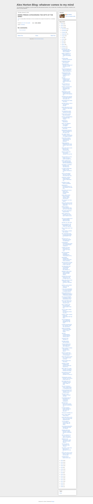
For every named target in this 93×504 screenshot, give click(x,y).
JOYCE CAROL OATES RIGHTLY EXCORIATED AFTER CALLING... (67, 311)
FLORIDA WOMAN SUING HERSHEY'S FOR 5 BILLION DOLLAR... (66, 409)
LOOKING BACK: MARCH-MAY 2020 (66, 457)
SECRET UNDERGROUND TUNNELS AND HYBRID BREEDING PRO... (66, 80)
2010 (62, 483)
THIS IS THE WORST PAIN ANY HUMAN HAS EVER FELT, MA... (67, 174)
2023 (62, 460)
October (63, 32)
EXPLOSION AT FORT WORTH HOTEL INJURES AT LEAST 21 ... (67, 374)
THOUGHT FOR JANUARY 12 (65, 339)
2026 (62, 23)
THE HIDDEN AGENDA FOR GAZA (66, 128)
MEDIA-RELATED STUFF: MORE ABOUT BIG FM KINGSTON (67, 204)
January (63, 47)
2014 (62, 476)
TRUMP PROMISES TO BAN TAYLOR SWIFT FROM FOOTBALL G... (67, 70)
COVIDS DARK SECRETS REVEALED (67, 59)
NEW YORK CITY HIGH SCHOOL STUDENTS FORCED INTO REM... (67, 369)
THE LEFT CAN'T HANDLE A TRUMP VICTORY (66, 395)
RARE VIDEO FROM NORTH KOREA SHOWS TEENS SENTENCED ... (66, 197)
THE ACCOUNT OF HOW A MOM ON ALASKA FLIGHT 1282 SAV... (67, 263)
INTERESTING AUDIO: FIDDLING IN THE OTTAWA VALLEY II (66, 277)
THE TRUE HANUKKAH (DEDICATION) (66, 211)
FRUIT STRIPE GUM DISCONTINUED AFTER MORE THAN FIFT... (66, 306)
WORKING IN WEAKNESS (65, 121)
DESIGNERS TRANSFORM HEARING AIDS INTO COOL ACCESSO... (67, 259)
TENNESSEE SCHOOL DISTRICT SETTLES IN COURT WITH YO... (67, 378)
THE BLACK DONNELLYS (67, 412)
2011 (62, 481)
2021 (62, 463)
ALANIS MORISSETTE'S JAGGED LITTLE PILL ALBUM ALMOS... (67, 391)
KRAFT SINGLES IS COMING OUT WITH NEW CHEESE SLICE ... (67, 215)
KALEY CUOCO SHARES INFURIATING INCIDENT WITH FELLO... (67, 349)
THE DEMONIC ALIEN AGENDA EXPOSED (66, 112)
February (64, 46)
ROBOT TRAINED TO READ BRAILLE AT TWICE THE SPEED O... (66, 55)
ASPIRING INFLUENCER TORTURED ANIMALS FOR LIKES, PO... (67, 97)
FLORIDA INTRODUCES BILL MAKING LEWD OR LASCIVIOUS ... (67, 325)
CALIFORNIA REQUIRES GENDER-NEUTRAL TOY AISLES (67, 427)
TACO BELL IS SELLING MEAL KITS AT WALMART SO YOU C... (67, 449)
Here (18, 18)
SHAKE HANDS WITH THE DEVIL (66, 361)
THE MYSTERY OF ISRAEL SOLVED (66, 84)
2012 (62, 479)
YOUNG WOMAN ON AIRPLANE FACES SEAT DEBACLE (66, 345)
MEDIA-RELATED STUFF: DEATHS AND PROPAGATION (67, 149)
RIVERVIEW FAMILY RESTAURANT (66, 62)
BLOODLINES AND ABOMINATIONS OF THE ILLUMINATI (66, 50)
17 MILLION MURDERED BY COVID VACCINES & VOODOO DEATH (67, 290)
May (63, 41)
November (64, 30)
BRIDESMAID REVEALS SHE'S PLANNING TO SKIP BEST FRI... (67, 131)
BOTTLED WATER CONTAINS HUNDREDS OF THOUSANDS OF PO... (67, 254)
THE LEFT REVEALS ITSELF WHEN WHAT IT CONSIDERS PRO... (67, 387)
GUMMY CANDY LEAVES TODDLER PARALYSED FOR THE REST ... (67, 316)
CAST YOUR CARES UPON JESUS (66, 415)
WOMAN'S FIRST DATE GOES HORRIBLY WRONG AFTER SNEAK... (67, 273)
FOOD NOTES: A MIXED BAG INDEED (67, 231)
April (63, 42)
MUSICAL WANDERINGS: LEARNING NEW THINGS (67, 118)
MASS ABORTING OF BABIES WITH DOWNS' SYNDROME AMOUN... (67, 294)
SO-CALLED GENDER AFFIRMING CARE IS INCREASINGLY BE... (67, 298)
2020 (62, 465)
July (63, 37)
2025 (62, 25)
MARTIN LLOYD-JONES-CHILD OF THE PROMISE (67, 286)
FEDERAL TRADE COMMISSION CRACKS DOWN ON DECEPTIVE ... (66, 365)
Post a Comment (22, 30)
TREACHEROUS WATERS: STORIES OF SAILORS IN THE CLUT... (67, 66)
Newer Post (20, 35)
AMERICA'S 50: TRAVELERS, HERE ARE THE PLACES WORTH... (66, 440)
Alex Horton (69, 14)
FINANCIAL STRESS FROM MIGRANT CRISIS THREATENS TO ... (66, 179)
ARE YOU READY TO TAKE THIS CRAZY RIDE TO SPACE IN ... (67, 436)
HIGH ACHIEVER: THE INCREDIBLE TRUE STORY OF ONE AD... (67, 225)
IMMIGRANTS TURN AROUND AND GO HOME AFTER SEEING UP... (67, 93)
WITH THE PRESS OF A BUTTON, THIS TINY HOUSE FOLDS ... (67, 301)
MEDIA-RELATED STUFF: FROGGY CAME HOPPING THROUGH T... (67, 282)
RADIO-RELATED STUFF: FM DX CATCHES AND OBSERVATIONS (67, 418)
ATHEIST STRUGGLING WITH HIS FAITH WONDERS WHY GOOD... (67, 88)
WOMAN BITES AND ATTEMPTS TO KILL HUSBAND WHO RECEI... (66, 74)
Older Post (53, 35)
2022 (62, 462)
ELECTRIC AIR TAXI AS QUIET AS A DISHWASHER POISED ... (66, 192)
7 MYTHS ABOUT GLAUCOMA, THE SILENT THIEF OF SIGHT (66, 423)
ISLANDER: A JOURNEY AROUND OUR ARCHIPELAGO (67, 165)
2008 (62, 486)
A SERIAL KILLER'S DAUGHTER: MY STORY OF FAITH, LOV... (66, 249)
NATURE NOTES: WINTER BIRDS (65, 342)
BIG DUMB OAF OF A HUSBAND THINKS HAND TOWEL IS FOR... (66, 383)
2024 (62, 27)
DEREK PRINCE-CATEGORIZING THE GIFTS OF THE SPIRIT (67, 208)
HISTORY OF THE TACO (67, 222)
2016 (62, 472)
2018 (62, 469)
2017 (62, 470)
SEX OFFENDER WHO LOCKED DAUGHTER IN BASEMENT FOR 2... (67, 235)
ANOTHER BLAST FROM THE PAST (67, 101)
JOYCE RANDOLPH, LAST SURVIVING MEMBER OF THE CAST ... (66, 321)
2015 (62, 474)
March (63, 44)
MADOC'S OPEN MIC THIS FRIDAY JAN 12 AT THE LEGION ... (66, 354)
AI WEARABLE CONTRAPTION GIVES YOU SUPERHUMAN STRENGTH (67, 244)
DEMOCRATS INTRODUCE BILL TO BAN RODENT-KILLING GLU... (67, 187)
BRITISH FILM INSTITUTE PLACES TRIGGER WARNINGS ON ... (67, 404)
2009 (62, 484)
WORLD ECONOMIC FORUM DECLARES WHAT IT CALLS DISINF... (66, 330)
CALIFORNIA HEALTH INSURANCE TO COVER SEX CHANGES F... (66, 399)
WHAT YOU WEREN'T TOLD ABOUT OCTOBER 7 (66, 124)
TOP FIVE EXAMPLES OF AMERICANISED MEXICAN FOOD (67, 219)
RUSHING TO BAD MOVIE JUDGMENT (66, 183)
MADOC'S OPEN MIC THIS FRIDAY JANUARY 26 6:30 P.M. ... (67, 153)
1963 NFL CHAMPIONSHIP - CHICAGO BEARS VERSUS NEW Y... (66, 335)
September (64, 34)
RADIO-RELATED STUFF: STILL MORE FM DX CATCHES (67, 357)
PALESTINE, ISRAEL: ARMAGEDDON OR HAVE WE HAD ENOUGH (66, 140)
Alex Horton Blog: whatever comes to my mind (45, 4)
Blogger (52, 501)
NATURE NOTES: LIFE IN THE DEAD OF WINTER (67, 104)
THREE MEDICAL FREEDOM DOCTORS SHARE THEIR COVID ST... (67, 145)
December (64, 28)
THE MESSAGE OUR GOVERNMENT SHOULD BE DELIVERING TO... (66, 268)
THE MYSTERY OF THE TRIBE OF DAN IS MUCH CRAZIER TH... (67, 158)
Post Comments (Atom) (39, 38)
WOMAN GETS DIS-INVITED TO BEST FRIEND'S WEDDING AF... (66, 432)
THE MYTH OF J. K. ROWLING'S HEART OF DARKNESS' (66, 239)
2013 (62, 477)
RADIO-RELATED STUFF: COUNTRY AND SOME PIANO (67, 108)
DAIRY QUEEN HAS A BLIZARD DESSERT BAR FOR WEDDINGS (67, 161)
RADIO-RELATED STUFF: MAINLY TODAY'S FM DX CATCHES (67, 454)
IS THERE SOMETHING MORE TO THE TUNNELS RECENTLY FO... (67, 170)
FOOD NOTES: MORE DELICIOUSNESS (66, 115)
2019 (62, 467)
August (63, 35)
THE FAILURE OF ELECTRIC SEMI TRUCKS (66, 445)
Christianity (23, 24)
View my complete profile (70, 16)
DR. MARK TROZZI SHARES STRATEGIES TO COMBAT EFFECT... (67, 135)
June (63, 39)
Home (36, 35)
